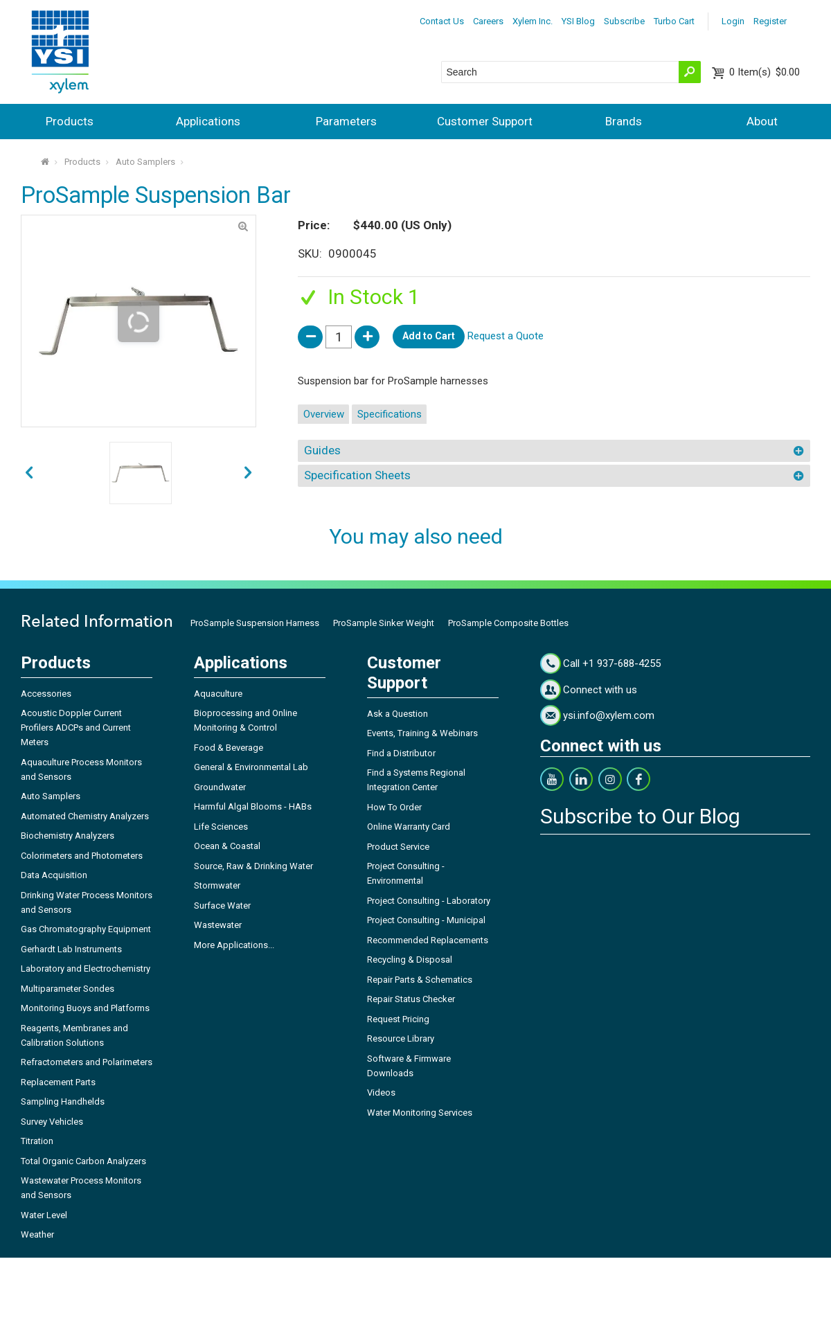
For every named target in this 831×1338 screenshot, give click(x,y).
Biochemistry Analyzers (67, 835)
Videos (381, 1092)
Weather (37, 1234)
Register (770, 21)
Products (69, 121)
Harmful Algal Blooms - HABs (253, 806)
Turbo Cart (674, 21)
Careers (488, 21)
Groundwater (220, 787)
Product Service (398, 846)
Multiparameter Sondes (67, 988)
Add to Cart (428, 335)
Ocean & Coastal (227, 846)
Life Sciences (221, 826)
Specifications (389, 414)
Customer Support (485, 121)
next (29, 473)
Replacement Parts (58, 1082)
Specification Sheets (357, 475)
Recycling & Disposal (409, 959)
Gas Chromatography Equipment (86, 929)
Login (733, 21)
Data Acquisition (54, 875)
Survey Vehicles (52, 1121)
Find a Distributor (401, 753)
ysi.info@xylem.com (608, 715)
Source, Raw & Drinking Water (253, 866)
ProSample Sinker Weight (383, 623)
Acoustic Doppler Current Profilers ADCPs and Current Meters (76, 727)
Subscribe (624, 21)
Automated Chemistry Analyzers (85, 816)
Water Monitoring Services (419, 1112)
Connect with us (600, 690)
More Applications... (234, 945)
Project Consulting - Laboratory (428, 900)
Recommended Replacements (427, 940)
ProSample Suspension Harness (254, 623)
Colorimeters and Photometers (82, 855)
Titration (37, 1141)
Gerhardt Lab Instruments (71, 949)
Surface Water (222, 905)
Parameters (346, 121)
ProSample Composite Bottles (508, 623)
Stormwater (217, 885)
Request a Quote (505, 336)
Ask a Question (397, 713)
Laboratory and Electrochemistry (85, 968)
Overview (323, 414)
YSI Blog (578, 21)
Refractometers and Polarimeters (86, 1062)
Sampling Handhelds (63, 1101)
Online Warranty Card (408, 826)
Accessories (46, 693)
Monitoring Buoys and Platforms (85, 1008)
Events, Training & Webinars (422, 733)
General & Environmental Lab (251, 767)
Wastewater (218, 925)
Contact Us (442, 21)
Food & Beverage (228, 747)
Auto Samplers (145, 162)
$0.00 (764, 72)
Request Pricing (398, 1019)
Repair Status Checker (411, 999)
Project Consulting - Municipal (426, 920)
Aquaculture (218, 693)
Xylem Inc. (532, 21)
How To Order (394, 807)
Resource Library (400, 1038)
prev (248, 473)
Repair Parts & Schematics (419, 979)
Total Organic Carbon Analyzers (83, 1161)
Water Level (44, 1215)
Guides (322, 450)
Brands (623, 121)
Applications (208, 121)
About (762, 121)
